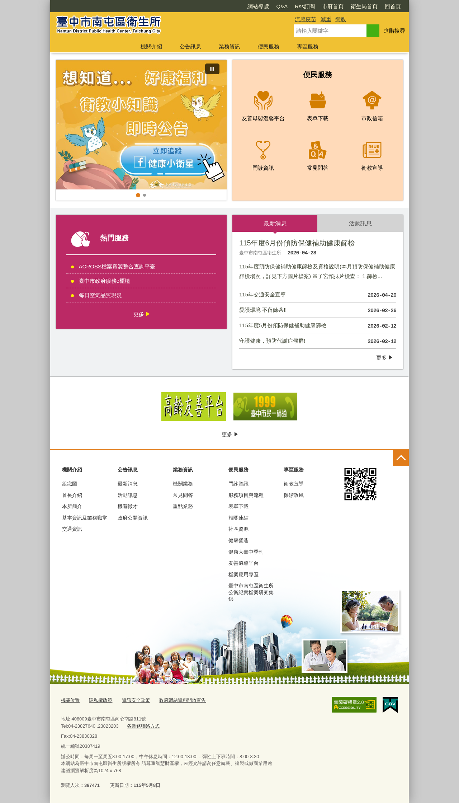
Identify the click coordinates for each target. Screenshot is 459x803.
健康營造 (238, 540)
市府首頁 (333, 6)
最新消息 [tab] (275, 223)
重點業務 (183, 506)
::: (47, 3)
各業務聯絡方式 (143, 726)
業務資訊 (229, 46)
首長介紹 (72, 495)
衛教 (340, 19)
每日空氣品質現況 (100, 295)
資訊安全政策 (136, 700)
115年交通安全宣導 (317, 295)
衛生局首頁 (364, 6)
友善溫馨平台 (243, 563)
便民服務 (268, 46)
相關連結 (238, 518)
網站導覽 (258, 6)
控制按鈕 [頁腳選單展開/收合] (401, 458)
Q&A (282, 6)
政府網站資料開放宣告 (182, 700)
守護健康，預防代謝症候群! (317, 341)
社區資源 (238, 529)
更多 (138, 314)
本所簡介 (72, 506)
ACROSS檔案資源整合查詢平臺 (117, 266)
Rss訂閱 (305, 6)
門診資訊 (238, 484)
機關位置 (70, 700)
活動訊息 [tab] (360, 223)
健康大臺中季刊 (246, 552)
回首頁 (393, 6)
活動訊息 (128, 495)
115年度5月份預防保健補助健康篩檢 (317, 326)
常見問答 (183, 495)
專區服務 (307, 46)
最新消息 (128, 484)
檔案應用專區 (243, 574)
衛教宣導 (294, 484)
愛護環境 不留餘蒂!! (317, 311)
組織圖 (69, 484)
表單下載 (238, 506)
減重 (326, 19)
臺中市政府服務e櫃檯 (104, 281)
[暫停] (212, 69)
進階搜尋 (394, 31)
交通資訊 (72, 529)
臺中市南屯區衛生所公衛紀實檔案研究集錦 (251, 592)
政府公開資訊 (133, 518)
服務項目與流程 (246, 495)
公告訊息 (190, 46)
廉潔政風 (294, 495)
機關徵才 (128, 506)
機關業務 (183, 484)
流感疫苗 (305, 19)
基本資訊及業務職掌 (84, 518)
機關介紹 (151, 46)
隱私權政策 (100, 700)
